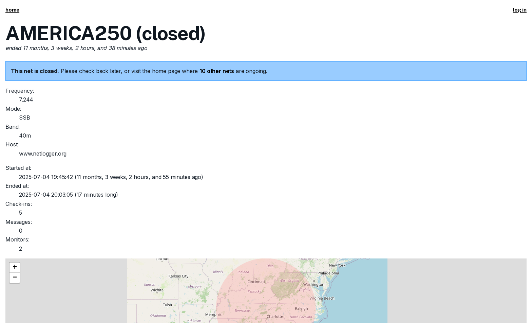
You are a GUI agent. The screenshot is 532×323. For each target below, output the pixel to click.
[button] (15, 268)
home (12, 10)
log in (520, 10)
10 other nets (217, 71)
